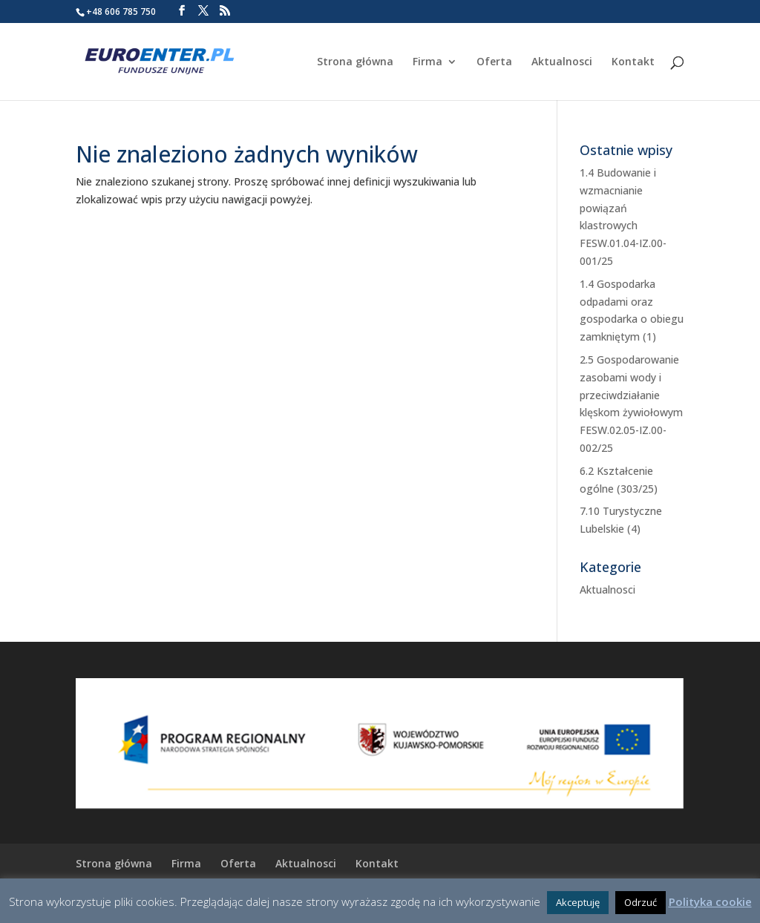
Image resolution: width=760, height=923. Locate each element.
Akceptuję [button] (578, 902)
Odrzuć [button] (640, 902)
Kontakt (633, 62)
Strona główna (355, 62)
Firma (427, 62)
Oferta (494, 62)
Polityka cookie (710, 901)
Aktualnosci (561, 62)
